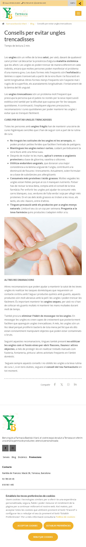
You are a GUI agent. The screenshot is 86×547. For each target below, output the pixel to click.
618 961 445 (8, 484)
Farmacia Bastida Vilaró (16, 23)
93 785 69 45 (8, 479)
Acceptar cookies (27, 525)
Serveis (6, 457)
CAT (72, 3)
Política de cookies (65, 516)
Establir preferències (58, 525)
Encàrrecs (22, 457)
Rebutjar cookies (43, 537)
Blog (32, 23)
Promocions (35, 457)
